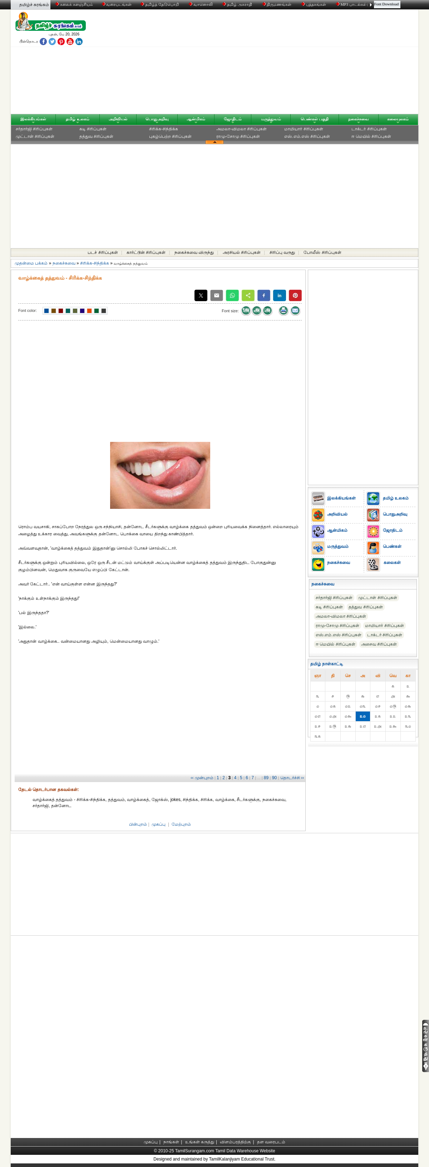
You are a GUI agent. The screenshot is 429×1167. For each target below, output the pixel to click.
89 (266, 777)
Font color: (27, 310)
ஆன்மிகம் (196, 119)
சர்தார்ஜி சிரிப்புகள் (34, 128)
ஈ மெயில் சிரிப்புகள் (371, 136)
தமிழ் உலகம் (77, 119)
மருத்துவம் (271, 119)
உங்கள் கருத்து (199, 1141)
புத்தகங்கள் (314, 4)
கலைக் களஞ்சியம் (74, 4)
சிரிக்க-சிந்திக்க (163, 128)
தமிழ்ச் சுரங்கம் (34, 4)
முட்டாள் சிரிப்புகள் (35, 136)
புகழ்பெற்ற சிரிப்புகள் (170, 136)
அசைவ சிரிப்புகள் (379, 644)
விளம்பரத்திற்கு (235, 1141)
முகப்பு (159, 824)
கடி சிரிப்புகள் (93, 128)
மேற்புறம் (181, 824)
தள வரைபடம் (271, 1141)
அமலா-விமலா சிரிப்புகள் (241, 128)
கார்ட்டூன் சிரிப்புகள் (146, 252)
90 (274, 777)
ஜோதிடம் (233, 119)
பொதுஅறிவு (157, 119)
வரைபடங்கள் (116, 4)
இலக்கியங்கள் (33, 119)
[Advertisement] (283, 63)
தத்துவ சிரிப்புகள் (96, 136)
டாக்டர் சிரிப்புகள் (368, 128)
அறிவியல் (118, 119)
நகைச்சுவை (358, 119)
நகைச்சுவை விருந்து (194, 252)
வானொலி (201, 4)
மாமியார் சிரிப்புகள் (303, 128)
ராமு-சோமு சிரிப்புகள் (238, 136)
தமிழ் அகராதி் (237, 4)
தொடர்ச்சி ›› (292, 777)
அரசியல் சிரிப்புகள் (242, 252)
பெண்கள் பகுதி (315, 119)
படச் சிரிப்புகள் (103, 252)
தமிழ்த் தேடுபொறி (159, 4)
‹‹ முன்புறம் (202, 777)
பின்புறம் (138, 824)
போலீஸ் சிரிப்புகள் (322, 252)
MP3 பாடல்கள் (352, 4)
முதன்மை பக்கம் (31, 263)
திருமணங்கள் (277, 4)
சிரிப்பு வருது (282, 252)
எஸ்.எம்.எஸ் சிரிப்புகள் (307, 136)
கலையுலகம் (398, 119)
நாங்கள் (171, 1141)
